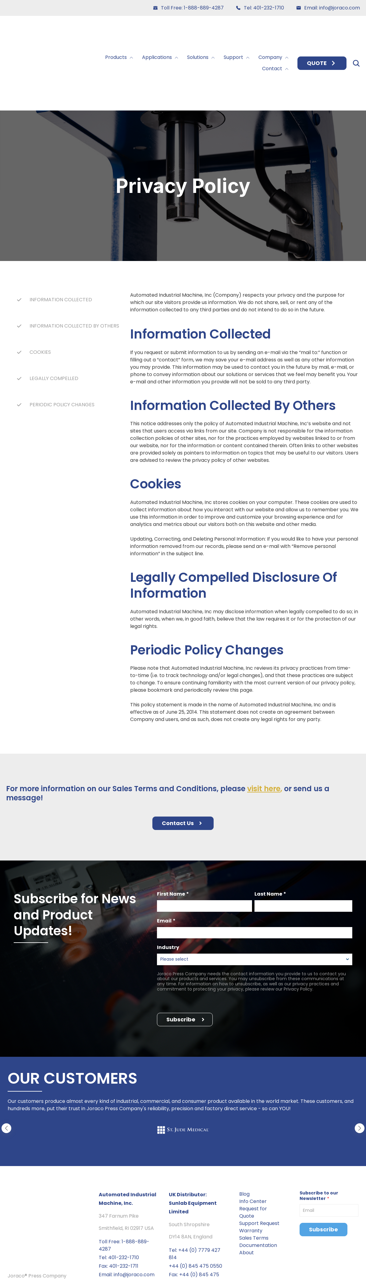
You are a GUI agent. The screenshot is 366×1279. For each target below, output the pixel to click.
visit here (263, 729)
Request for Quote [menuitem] (253, 1152)
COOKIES (40, 292)
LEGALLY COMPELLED (54, 318)
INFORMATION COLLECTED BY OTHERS (74, 266)
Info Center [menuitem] (253, 1141)
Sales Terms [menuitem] (253, 1178)
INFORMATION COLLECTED (61, 239)
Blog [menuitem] (244, 1134)
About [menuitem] (246, 1192)
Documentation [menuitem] (258, 1185)
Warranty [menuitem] (250, 1170)
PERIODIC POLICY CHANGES (62, 344)
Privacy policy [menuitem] (24, 1269)
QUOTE (322, 33)
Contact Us (183, 763)
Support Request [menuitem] (259, 1163)
